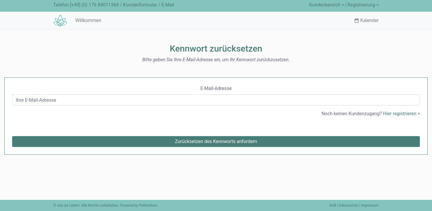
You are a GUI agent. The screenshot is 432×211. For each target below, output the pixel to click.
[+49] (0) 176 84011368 (94, 5)
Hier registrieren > (401, 113)
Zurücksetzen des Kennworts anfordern (216, 141)
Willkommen (88, 20)
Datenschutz (348, 205)
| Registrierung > (362, 5)
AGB (332, 205)
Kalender (366, 20)
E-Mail (167, 5)
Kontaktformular (140, 5)
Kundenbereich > (326, 5)
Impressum (370, 205)
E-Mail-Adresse (216, 88)
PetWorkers (148, 205)
